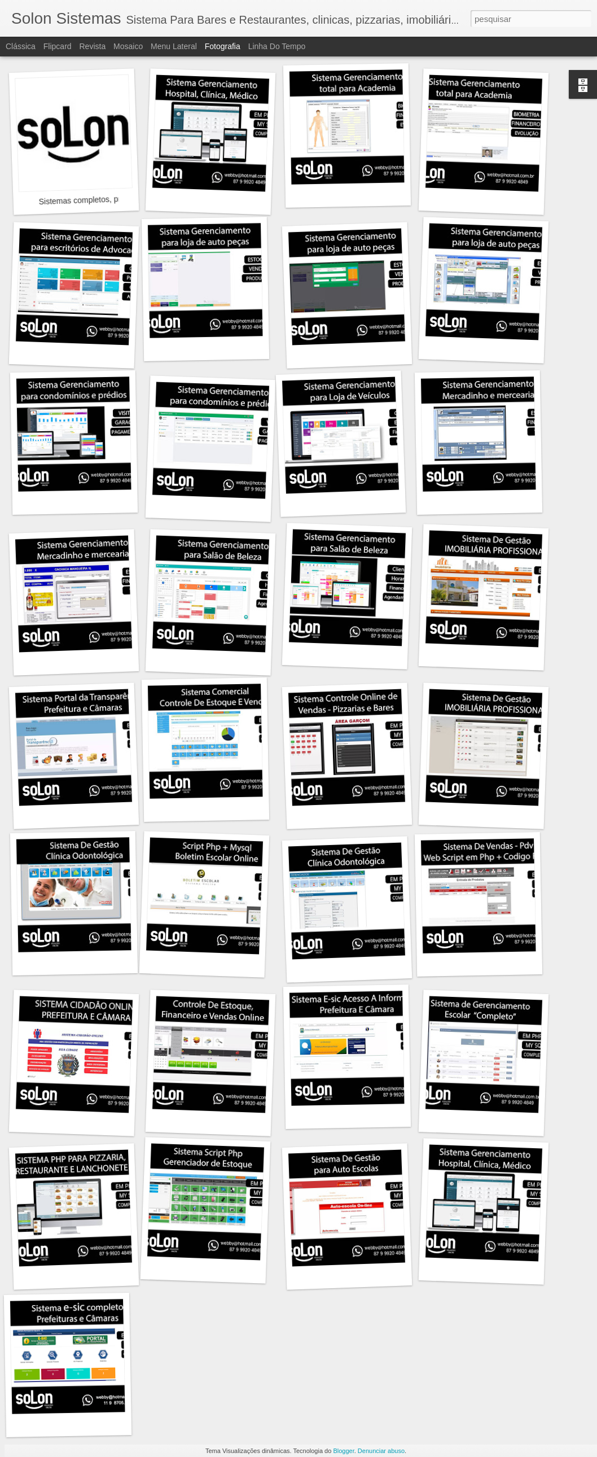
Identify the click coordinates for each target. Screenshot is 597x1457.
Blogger (343, 1450)
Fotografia (222, 46)
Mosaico (128, 46)
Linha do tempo (277, 46)
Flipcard (57, 46)
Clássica (21, 46)
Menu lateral (174, 46)
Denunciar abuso (381, 1450)
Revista (92, 46)
